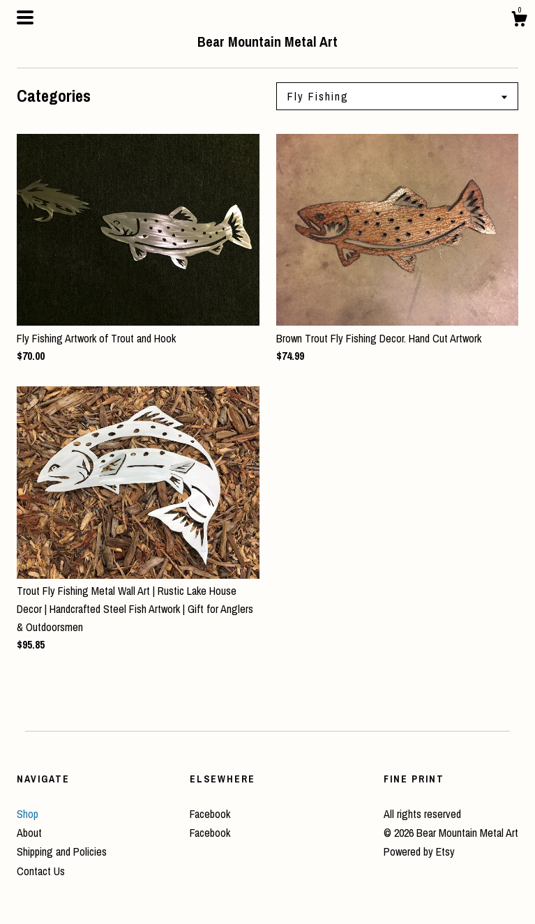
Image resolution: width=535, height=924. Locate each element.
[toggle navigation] (25, 17)
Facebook (210, 813)
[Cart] (519, 20)
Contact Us (41, 871)
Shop (27, 813)
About (29, 832)
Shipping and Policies (62, 851)
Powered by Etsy (419, 851)
